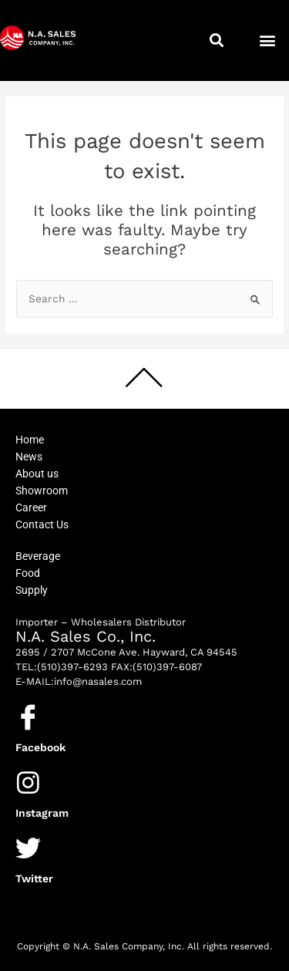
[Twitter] (28, 848)
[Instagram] (28, 782)
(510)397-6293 (72, 667)
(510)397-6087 (167, 667)
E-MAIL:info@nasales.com (78, 681)
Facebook (40, 747)
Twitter (34, 878)
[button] (217, 40)
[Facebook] (28, 717)
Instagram (42, 813)
